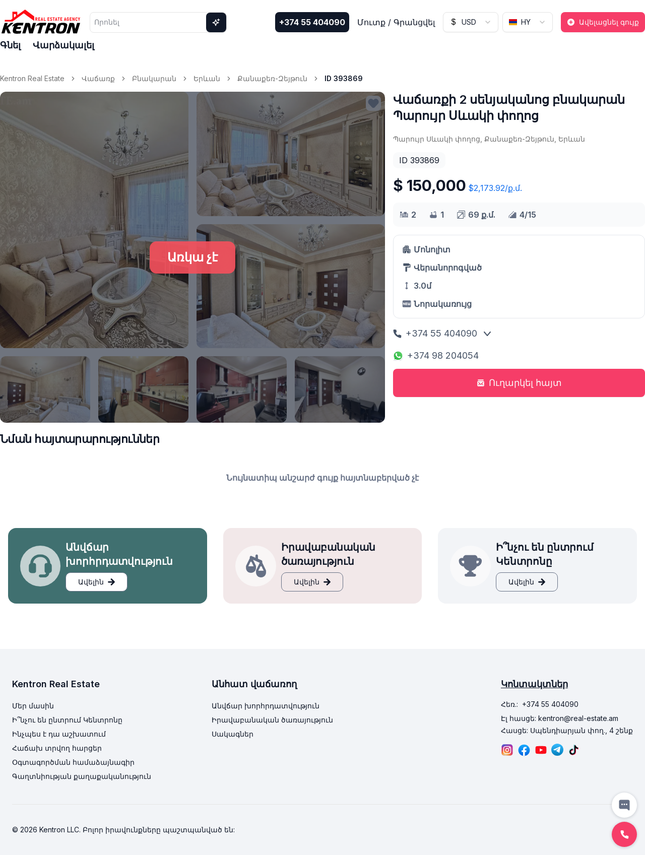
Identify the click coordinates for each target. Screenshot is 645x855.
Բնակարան (154, 78)
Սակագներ (232, 734)
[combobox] (470, 22)
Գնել (10, 45)
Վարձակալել (63, 45)
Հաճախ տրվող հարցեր (57, 748)
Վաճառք (98, 78)
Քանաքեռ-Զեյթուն (272, 78)
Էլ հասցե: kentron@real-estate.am (559, 718)
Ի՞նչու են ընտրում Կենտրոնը (67, 719)
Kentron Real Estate (32, 78)
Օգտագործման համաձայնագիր (73, 762)
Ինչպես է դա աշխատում (59, 734)
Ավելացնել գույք (603, 22)
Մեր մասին (33, 705)
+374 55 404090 (312, 22)
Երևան (207, 78)
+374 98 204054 (436, 355)
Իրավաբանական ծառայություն (272, 719)
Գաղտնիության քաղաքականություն (81, 776)
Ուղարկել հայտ (519, 382)
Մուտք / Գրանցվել (396, 22)
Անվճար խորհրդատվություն (265, 705)
